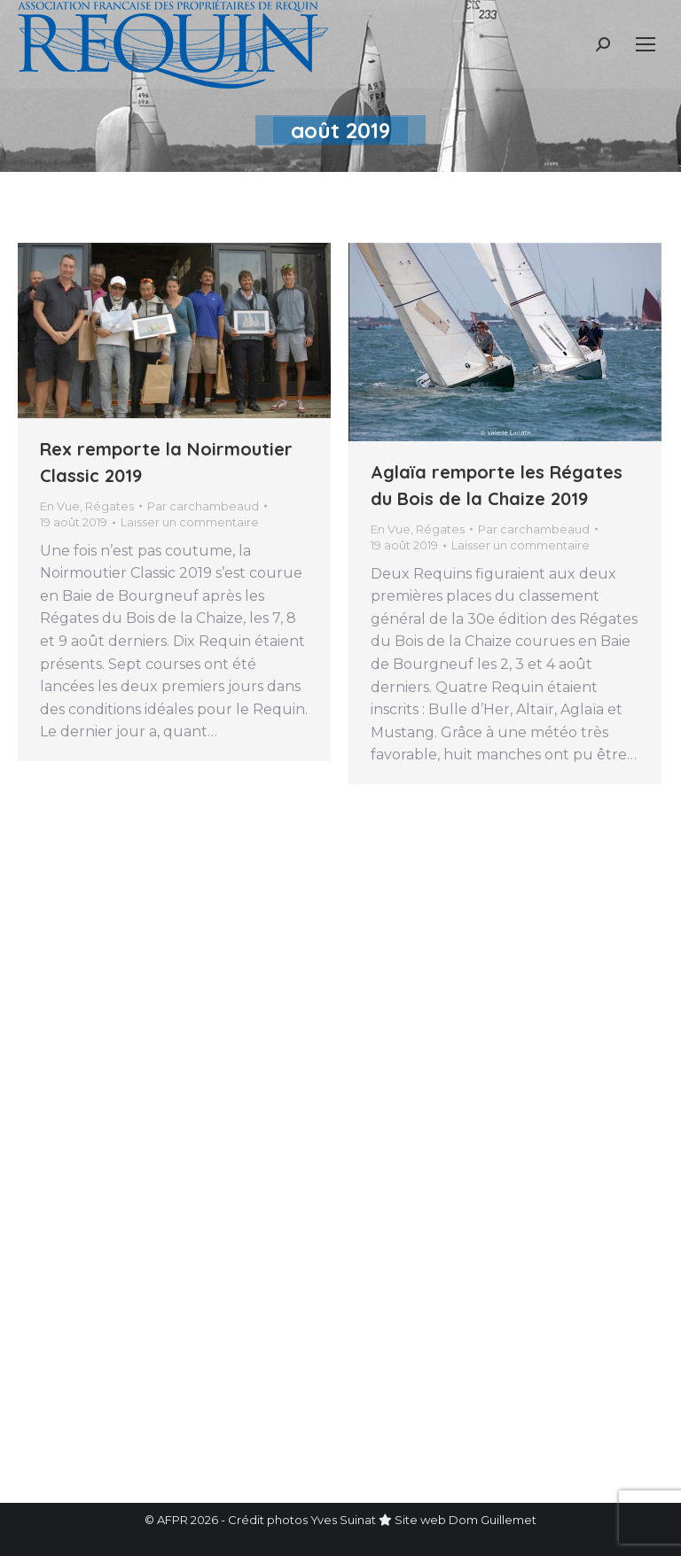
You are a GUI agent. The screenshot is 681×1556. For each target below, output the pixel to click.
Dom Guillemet (492, 1520)
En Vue (60, 506)
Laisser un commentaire (190, 522)
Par (203, 506)
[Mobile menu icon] (645, 44)
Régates (109, 506)
